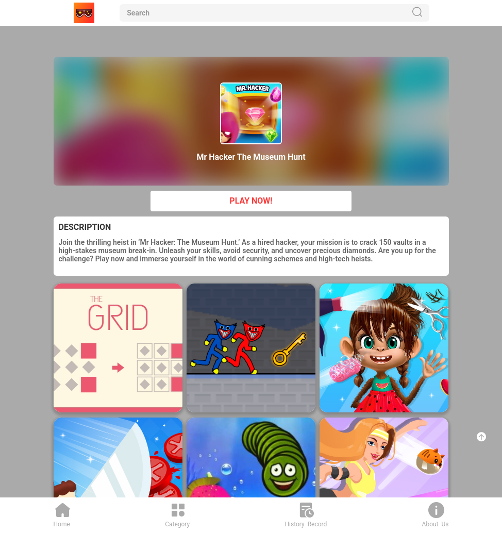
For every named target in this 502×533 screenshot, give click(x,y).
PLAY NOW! (250, 201)
